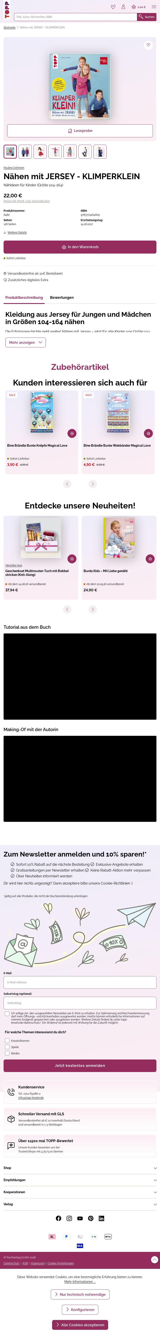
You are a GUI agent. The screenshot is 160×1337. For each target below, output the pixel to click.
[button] (25, 342)
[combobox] (75, 17)
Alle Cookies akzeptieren (82, 1325)
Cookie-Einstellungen (61, 1263)
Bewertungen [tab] (62, 297)
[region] (80, 98)
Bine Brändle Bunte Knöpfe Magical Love (37, 445)
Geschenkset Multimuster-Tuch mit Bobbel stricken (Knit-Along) (37, 573)
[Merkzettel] (113, 6)
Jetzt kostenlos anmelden (80, 1066)
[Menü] (154, 7)
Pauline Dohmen (14, 167)
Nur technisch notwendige (82, 1294)
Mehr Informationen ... (80, 1281)
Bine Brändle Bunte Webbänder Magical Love (117, 445)
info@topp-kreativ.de (31, 1097)
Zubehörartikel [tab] (80, 367)
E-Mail (8, 973)
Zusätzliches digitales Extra (28, 280)
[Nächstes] (92, 484)
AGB (25, 1263)
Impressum (38, 1263)
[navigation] (80, 486)
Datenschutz (11, 1263)
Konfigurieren (82, 1310)
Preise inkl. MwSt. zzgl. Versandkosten (27, 201)
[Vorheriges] (67, 484)
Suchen (146, 17)
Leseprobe (80, 131)
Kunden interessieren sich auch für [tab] (80, 382)
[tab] (24, 299)
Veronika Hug (13, 565)
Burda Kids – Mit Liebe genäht (106, 571)
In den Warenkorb (80, 247)
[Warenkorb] (138, 7)
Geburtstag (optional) (18, 993)
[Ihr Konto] (123, 7)
